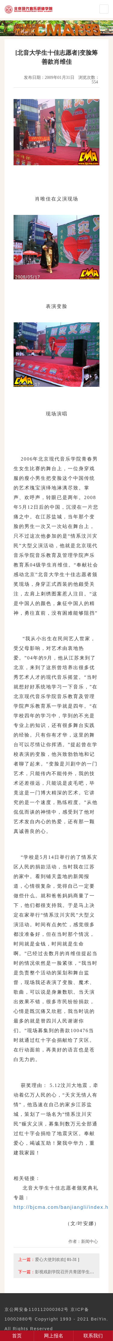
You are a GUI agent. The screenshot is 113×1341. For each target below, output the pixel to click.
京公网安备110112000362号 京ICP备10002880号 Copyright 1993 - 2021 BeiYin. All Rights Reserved (56, 1319)
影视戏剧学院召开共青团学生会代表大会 (73, 1271)
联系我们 (93, 1335)
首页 (17, 1335)
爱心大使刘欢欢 (49, 1259)
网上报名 (53, 1335)
